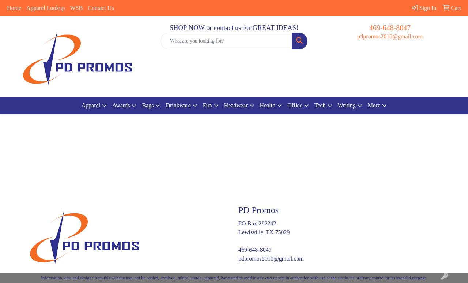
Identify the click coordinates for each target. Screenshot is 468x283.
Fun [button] (207, 105)
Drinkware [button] (178, 105)
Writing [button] (347, 105)
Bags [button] (148, 105)
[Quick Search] (226, 41)
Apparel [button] (91, 105)
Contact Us (101, 8)
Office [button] (294, 105)
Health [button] (268, 105)
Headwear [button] (236, 105)
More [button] (374, 105)
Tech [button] (320, 105)
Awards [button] (121, 105)
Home (14, 8)
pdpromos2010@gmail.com (390, 36)
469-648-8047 (390, 28)
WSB (76, 8)
